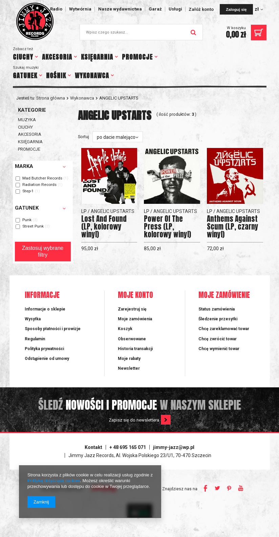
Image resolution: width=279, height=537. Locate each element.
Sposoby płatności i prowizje (53, 329)
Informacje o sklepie (45, 309)
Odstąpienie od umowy (47, 359)
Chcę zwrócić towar (217, 339)
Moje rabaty (129, 359)
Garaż (155, 9)
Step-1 (28, 191)
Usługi (175, 9)
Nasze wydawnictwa (120, 9)
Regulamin (35, 339)
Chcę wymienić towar (218, 349)
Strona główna (50, 98)
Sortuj (83, 136)
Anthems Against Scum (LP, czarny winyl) (232, 226)
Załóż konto (202, 9)
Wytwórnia (80, 9)
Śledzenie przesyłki (217, 319)
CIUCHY (23, 57)
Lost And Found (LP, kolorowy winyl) (104, 226)
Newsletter (129, 368)
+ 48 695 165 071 (127, 447)
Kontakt (93, 447)
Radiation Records (39, 185)
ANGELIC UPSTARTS (112, 211)
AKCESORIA (57, 57)
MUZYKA (27, 119)
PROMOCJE (137, 57)
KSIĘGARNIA (97, 57)
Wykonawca (82, 98)
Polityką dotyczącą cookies (53, 480)
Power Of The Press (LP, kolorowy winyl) (167, 226)
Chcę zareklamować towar (223, 329)
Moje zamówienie (224, 295)
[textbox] (141, 32)
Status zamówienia (216, 309)
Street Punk (33, 226)
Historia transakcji (135, 349)
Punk (26, 220)
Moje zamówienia (135, 319)
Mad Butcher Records (42, 178)
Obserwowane (132, 339)
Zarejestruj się (132, 309)
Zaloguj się (236, 9)
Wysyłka (33, 319)
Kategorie (32, 110)
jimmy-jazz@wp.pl (173, 447)
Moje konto (135, 295)
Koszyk (125, 329)
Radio (56, 9)
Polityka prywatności (44, 349)
